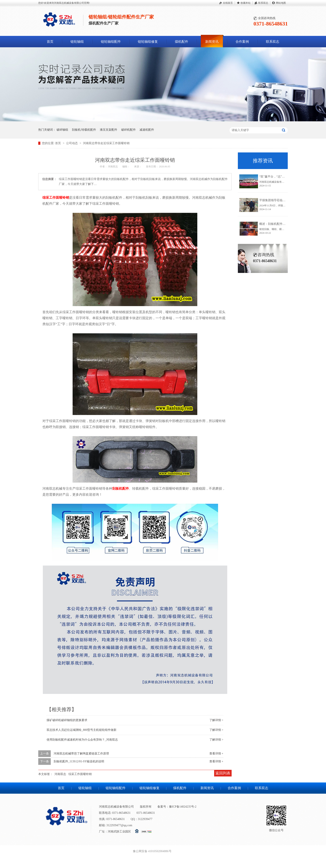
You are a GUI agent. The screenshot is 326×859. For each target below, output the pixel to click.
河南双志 (60, 774)
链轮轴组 (77, 41)
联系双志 (263, 2)
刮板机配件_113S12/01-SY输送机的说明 (79, 761)
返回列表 (222, 773)
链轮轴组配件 (111, 41)
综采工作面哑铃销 (55, 197)
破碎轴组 (62, 129)
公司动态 (72, 143)
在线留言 (228, 2)
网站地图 (281, 2)
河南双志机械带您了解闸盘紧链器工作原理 (81, 753)
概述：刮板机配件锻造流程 (276, 223)
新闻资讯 (212, 41)
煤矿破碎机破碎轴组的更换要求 (67, 720)
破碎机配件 (128, 129)
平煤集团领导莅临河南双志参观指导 (282, 200)
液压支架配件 (108, 129)
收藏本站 (246, 2)
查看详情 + (216, 753)
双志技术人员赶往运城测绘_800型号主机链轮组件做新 (81, 729)
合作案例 (242, 41)
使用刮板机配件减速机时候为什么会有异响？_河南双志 (82, 739)
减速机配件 (147, 129)
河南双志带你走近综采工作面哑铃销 (106, 143)
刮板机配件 (120, 488)
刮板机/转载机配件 (84, 129)
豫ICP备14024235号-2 (182, 806)
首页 (50, 41)
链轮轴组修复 (148, 41)
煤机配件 (181, 41)
